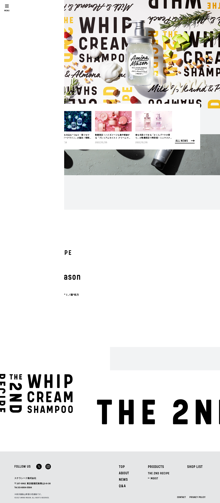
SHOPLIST (39, 7)
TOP (122, 467)
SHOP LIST (195, 467)
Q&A (122, 486)
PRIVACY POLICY (197, 497)
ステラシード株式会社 (25, 478)
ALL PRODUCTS (47, 304)
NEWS (123, 480)
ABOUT (124, 473)
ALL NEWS (185, 140)
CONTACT (181, 497)
